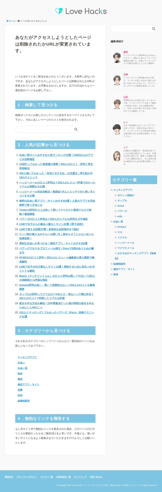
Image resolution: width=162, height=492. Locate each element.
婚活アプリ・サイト (28, 384)
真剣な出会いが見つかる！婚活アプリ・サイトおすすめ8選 (53, 243)
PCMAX (121, 227)
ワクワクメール (125, 248)
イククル (122, 237)
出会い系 (22, 368)
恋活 (20, 395)
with (119, 216)
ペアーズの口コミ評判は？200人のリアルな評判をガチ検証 (53, 219)
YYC (119, 232)
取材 (20, 373)
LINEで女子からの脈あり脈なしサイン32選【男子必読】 (51, 224)
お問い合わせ (96, 477)
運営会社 (9, 477)
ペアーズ (122, 211)
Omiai (120, 205)
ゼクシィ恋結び (125, 195)
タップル (122, 200)
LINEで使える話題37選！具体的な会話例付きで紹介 (49, 229)
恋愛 (20, 390)
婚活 (20, 379)
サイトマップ (80, 477)
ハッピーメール (125, 242)
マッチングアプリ (27, 357)
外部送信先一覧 (63, 477)
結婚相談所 (24, 400)
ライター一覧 (46, 477)
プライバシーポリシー (26, 477)
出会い (21, 362)
